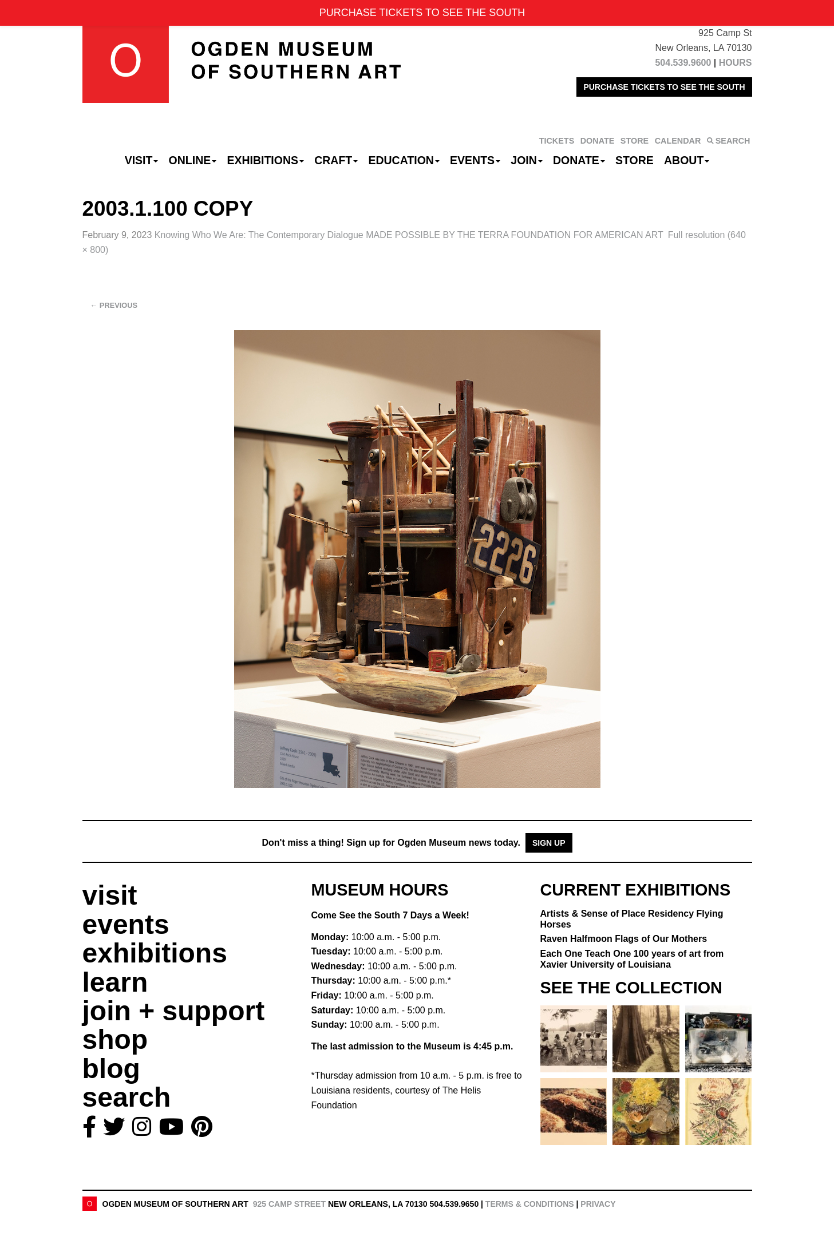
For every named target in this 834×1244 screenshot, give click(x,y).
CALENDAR (678, 140)
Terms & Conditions (529, 1204)
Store (634, 160)
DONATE (597, 140)
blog (111, 1068)
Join (527, 160)
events (125, 924)
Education (403, 160)
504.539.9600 (683, 63)
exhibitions (154, 953)
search (126, 1097)
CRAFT (336, 160)
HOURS (735, 63)
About (686, 160)
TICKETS (557, 140)
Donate (579, 160)
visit (109, 895)
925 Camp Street (289, 1204)
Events (475, 160)
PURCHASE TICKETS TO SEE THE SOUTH (664, 87)
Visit (142, 160)
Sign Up (549, 842)
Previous (114, 305)
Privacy (597, 1204)
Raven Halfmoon (623, 939)
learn (115, 982)
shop (115, 1039)
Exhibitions (265, 160)
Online (193, 160)
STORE (634, 140)
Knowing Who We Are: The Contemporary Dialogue (409, 235)
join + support (173, 1011)
